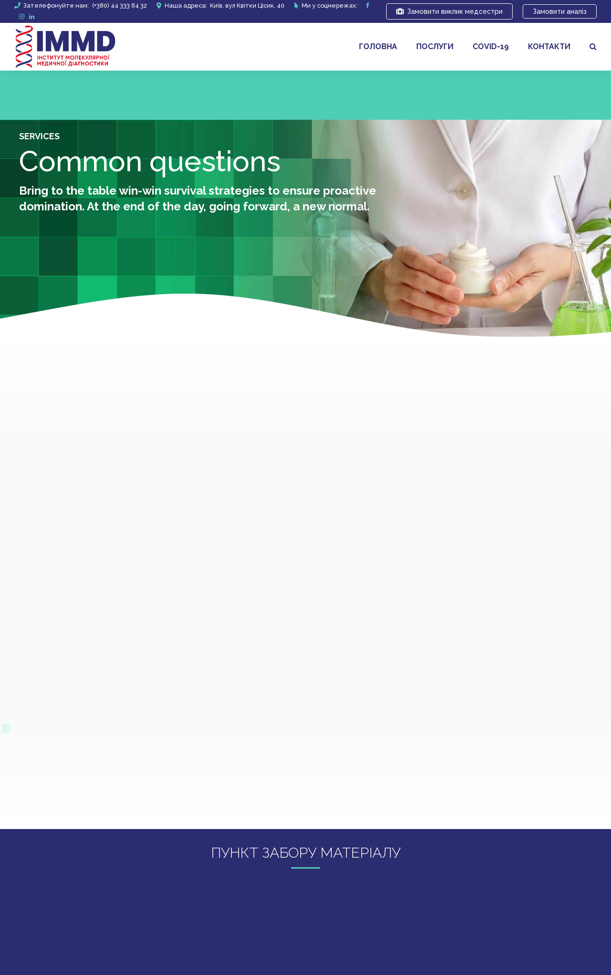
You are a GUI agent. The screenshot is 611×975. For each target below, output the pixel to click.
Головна (378, 46)
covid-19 (491, 46)
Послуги (434, 46)
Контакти (549, 46)
